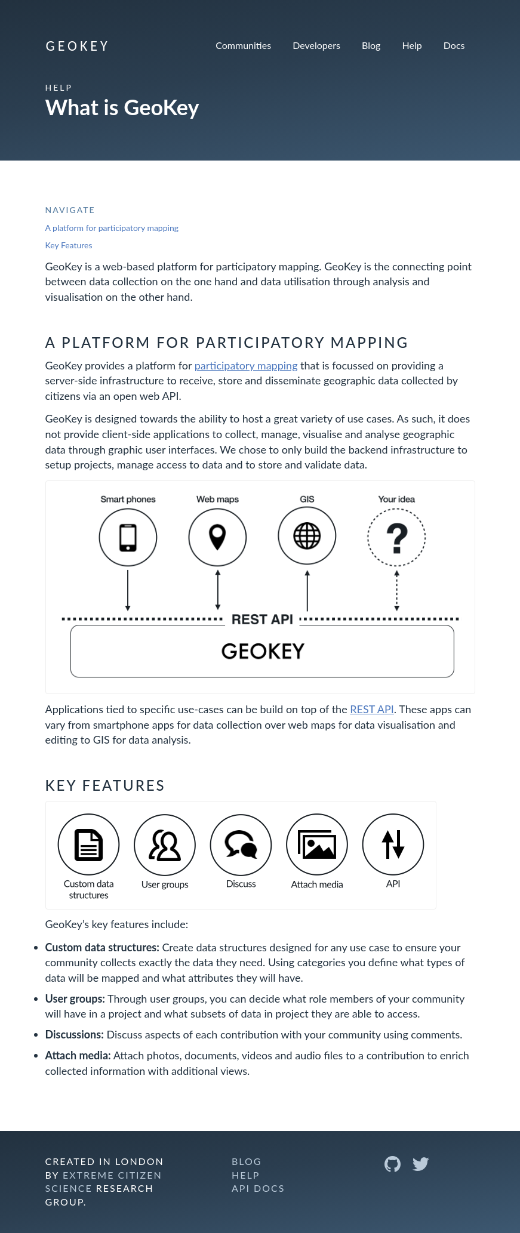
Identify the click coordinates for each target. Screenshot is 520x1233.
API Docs (258, 1188)
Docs (454, 45)
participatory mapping (246, 365)
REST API (372, 709)
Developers (316, 45)
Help (412, 45)
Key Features (69, 245)
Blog (371, 45)
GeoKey (78, 45)
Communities (243, 45)
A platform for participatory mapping (112, 228)
